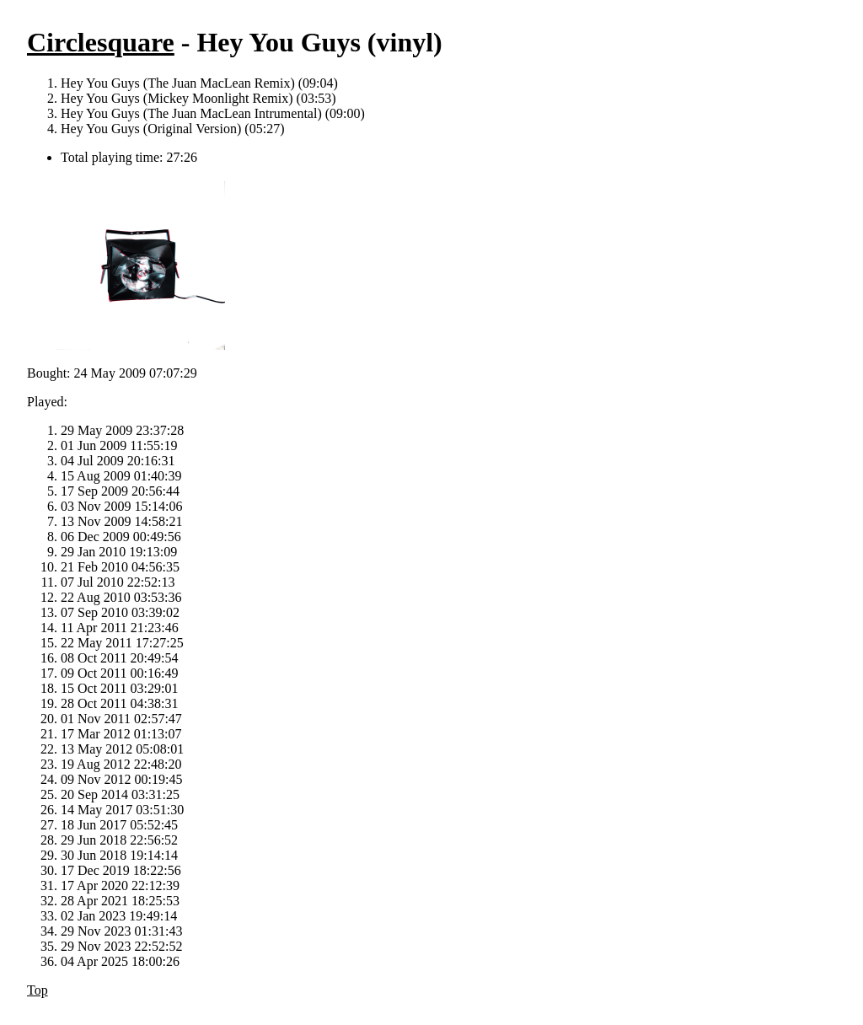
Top (37, 990)
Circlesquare (100, 42)
